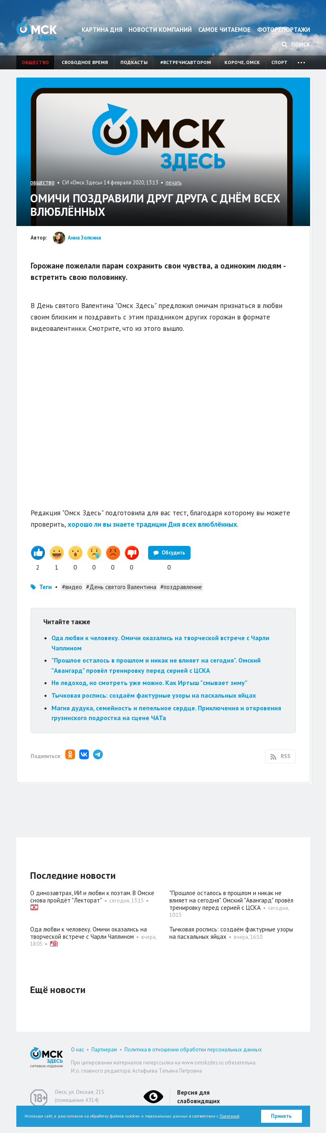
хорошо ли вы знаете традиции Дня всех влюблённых (152, 524)
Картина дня (102, 29)
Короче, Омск (242, 62)
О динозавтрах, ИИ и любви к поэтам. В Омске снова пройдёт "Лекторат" (92, 896)
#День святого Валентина (121, 587)
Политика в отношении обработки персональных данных (193, 1049)
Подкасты (134, 62)
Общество (35, 62)
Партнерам (104, 1049)
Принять (281, 1116)
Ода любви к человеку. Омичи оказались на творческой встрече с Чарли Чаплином (88, 932)
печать (174, 182)
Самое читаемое (224, 29)
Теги (45, 587)
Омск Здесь (36, 30)
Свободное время (85, 62)
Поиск (296, 44)
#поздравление (181, 587)
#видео (72, 587)
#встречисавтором (185, 62)
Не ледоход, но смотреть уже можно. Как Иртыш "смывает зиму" (149, 682)
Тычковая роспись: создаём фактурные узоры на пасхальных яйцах (153, 695)
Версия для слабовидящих (198, 1097)
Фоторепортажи (283, 29)
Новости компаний (160, 29)
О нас (77, 1049)
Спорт (279, 62)
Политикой (230, 1116)
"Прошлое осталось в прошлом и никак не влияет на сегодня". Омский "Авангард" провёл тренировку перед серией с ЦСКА (231, 900)
